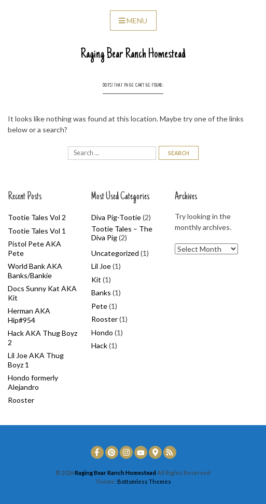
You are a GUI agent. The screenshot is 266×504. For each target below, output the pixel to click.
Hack (99, 345)
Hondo (102, 332)
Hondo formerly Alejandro (33, 382)
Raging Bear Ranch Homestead (133, 54)
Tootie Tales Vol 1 (37, 230)
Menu (133, 20)
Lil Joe (101, 266)
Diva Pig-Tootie (116, 217)
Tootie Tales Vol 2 (37, 217)
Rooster (21, 400)
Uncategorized (115, 253)
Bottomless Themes (144, 481)
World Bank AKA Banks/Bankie (35, 271)
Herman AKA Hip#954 (29, 315)
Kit (96, 279)
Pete (99, 306)
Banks (101, 292)
